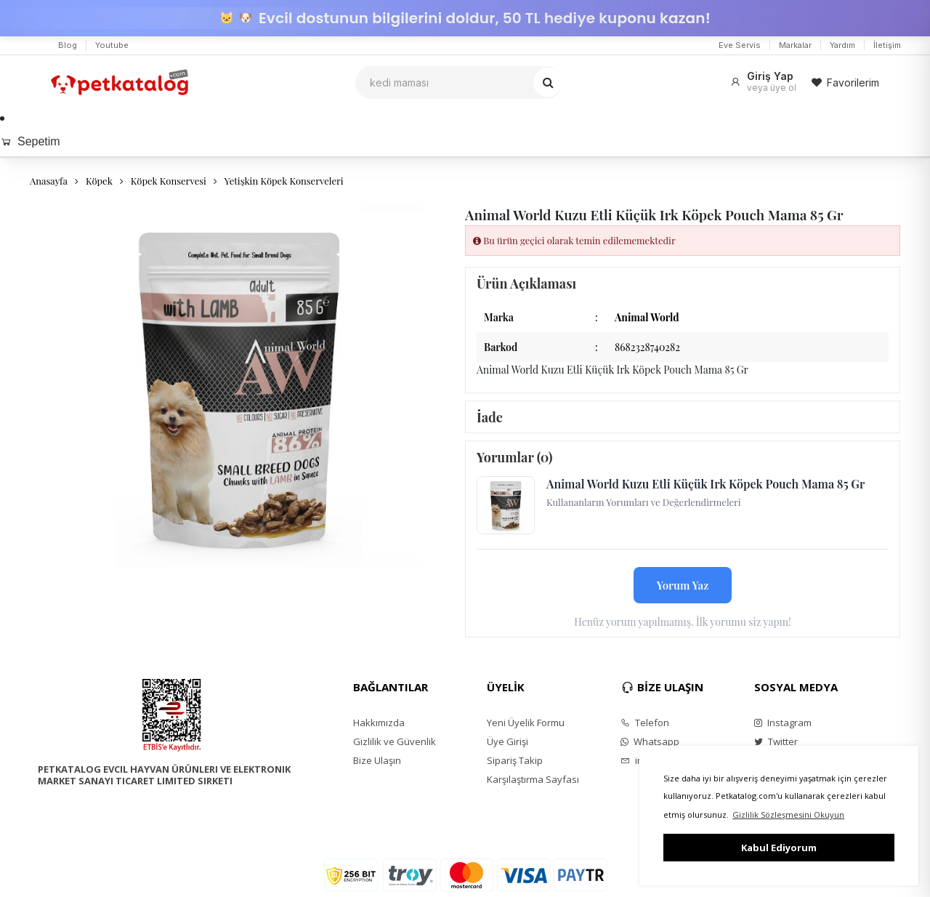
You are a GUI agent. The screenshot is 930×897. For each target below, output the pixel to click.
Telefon (644, 722)
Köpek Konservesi (168, 180)
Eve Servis (740, 45)
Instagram (783, 722)
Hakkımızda (379, 722)
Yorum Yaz (683, 585)
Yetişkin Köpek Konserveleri (284, 180)
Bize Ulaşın (377, 760)
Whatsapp (649, 741)
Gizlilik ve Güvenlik (394, 741)
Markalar (795, 45)
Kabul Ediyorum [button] (779, 847)
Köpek (99, 180)
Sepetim (30, 141)
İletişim (887, 45)
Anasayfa (49, 180)
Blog (67, 45)
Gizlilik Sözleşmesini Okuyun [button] (788, 814)
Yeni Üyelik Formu (526, 722)
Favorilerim (845, 82)
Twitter (776, 741)
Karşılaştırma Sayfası (533, 779)
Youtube (112, 45)
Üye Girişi (507, 741)
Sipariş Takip (515, 760)
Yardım (842, 45)
